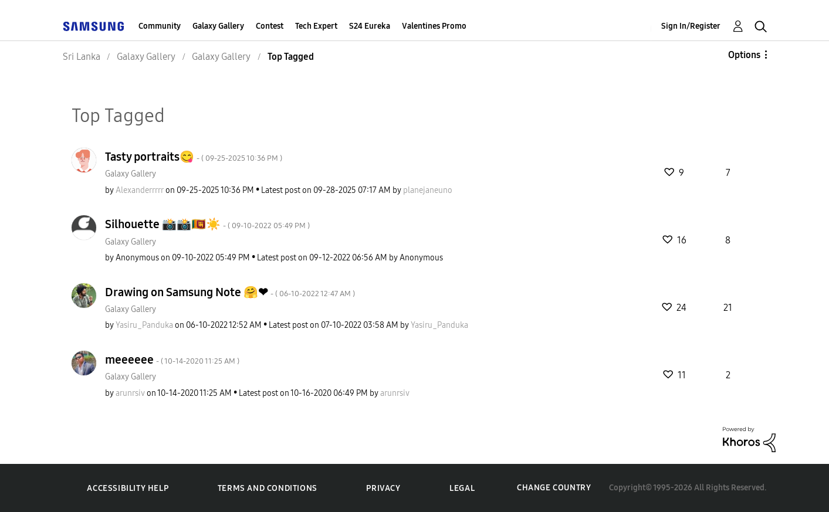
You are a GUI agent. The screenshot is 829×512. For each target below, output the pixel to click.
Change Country (554, 488)
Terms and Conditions (267, 488)
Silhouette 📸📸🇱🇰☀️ (207, 224)
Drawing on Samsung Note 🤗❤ (230, 292)
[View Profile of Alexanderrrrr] (140, 190)
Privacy (383, 488)
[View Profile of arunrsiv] (130, 393)
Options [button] (744, 54)
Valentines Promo (434, 26)
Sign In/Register (690, 26)
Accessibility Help (127, 488)
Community (159, 26)
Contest (269, 26)
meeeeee (172, 359)
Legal (462, 488)
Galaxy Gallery (218, 26)
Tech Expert (316, 26)
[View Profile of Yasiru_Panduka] (144, 325)
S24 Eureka (369, 26)
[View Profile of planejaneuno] (427, 190)
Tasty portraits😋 (193, 157)
